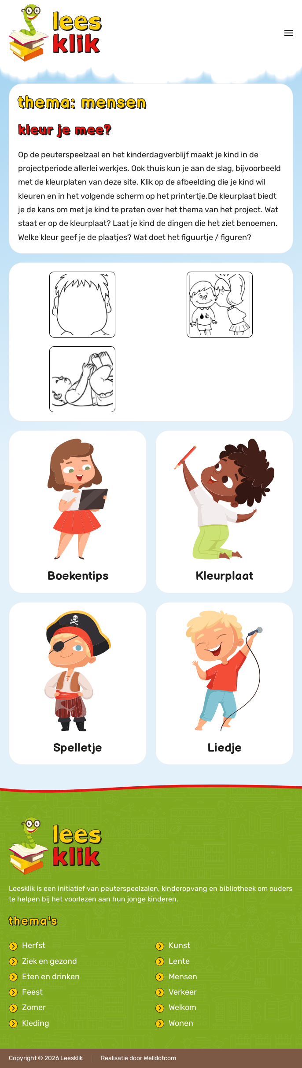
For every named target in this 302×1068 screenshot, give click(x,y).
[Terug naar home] (55, 33)
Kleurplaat (224, 576)
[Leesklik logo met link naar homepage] (55, 845)
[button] (288, 33)
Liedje (224, 748)
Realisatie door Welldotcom (138, 1058)
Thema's (33, 921)
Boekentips (77, 576)
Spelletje (77, 748)
